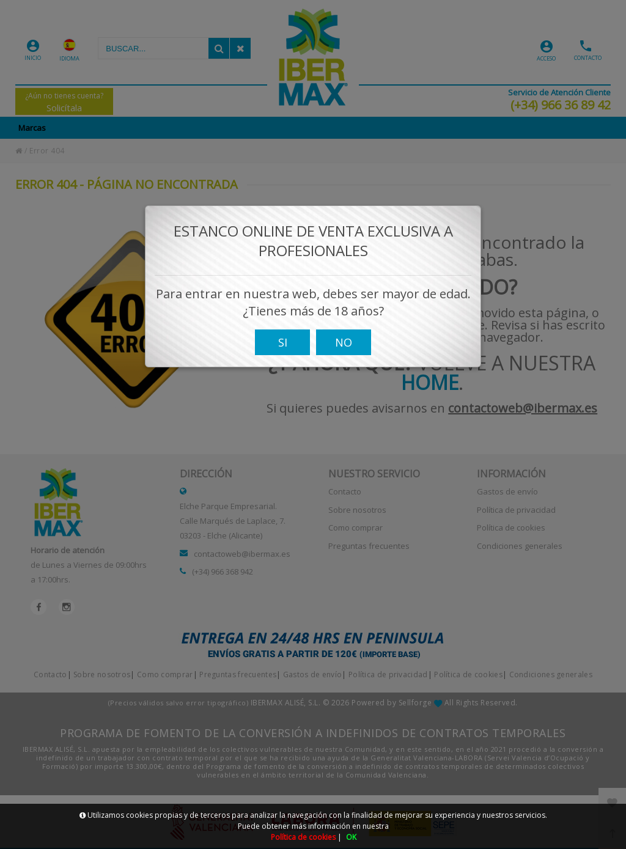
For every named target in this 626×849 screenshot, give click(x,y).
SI (282, 349)
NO (343, 349)
